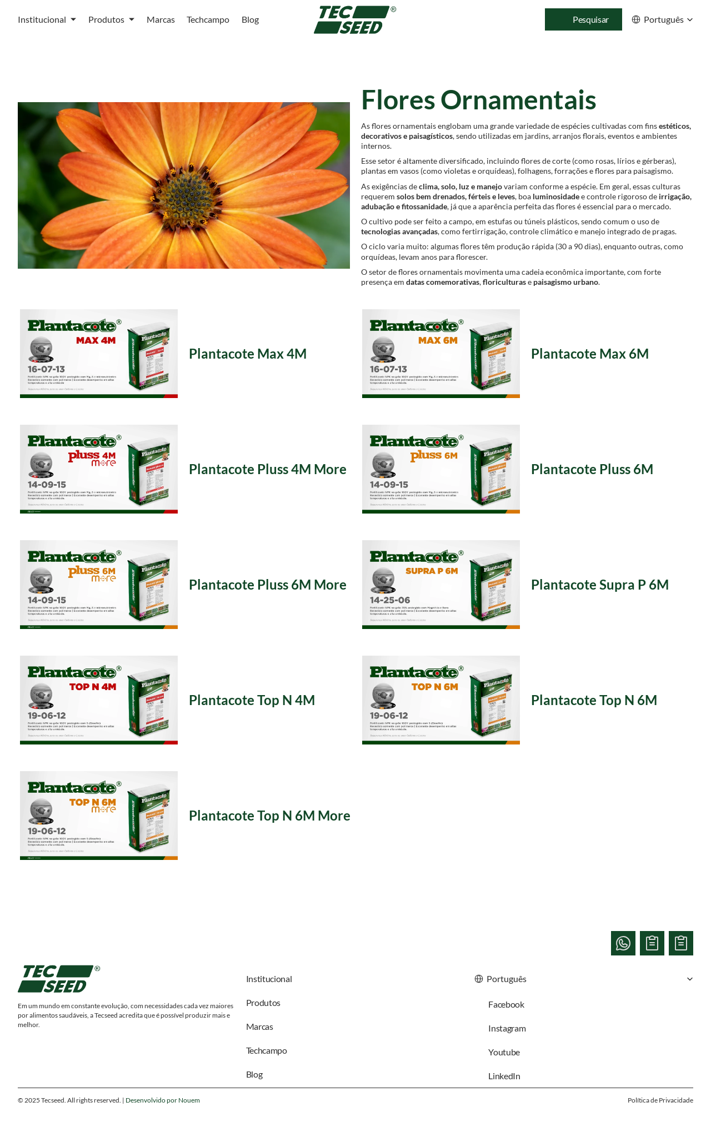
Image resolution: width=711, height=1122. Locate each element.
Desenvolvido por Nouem (163, 1100)
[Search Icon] (583, 19)
